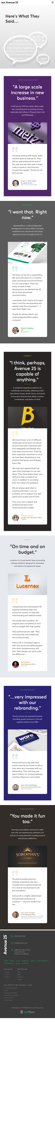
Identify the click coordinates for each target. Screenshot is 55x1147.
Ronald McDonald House (11, 1117)
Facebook (7, 1103)
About (33, 1090)
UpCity (19, 1108)
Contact (25, 1092)
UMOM (6, 1119)
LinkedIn (6, 1106)
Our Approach (42, 1090)
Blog (18, 1092)
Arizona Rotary (8, 1129)
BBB (19, 1103)
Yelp (19, 1101)
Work (12, 1090)
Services (25, 1090)
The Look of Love (8, 1126)
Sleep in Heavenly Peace (10, 1121)
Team (18, 1090)
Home (6, 1090)
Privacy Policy (39, 1137)
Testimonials (9, 1092)
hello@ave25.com (21, 1072)
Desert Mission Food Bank (11, 1124)
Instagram (7, 1101)
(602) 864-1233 (19, 1065)
